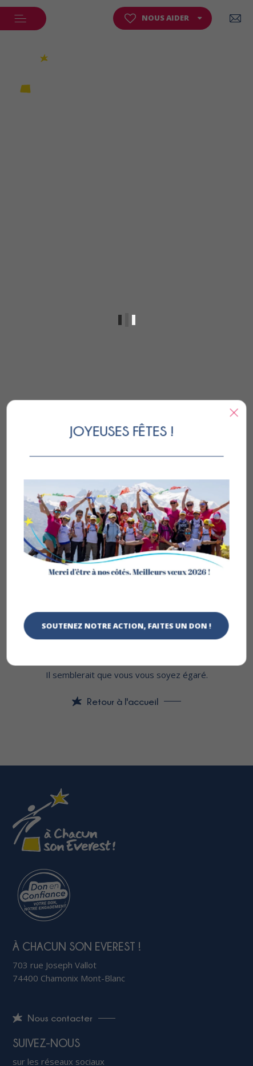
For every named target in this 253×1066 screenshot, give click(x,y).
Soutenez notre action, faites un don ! (126, 626)
